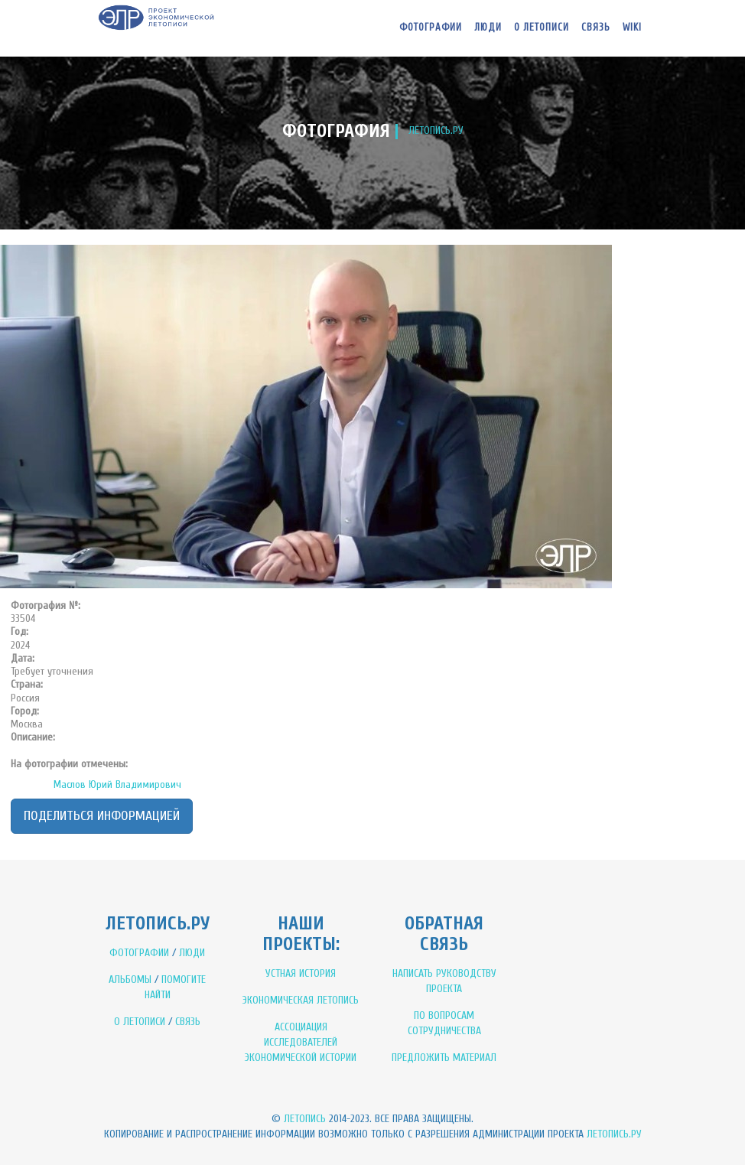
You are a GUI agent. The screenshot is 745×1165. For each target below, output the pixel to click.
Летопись (305, 1118)
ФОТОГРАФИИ (139, 952)
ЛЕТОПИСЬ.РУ (436, 130)
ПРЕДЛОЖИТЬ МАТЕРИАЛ (444, 1057)
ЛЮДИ (192, 952)
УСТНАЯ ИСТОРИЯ (300, 973)
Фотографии (430, 27)
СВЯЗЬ (187, 1021)
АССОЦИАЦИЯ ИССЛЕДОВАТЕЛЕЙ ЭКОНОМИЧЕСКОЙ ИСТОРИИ (300, 1042)
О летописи (541, 27)
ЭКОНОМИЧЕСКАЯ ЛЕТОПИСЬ (300, 1000)
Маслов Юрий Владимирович (117, 784)
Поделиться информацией (102, 816)
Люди (488, 27)
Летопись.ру (614, 1134)
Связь (595, 27)
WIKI (632, 27)
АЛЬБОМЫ (130, 979)
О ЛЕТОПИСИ (139, 1021)
